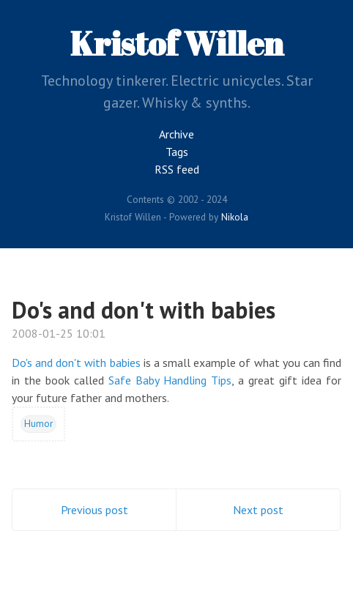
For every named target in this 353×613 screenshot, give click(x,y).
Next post (258, 509)
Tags (177, 151)
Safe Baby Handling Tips (169, 380)
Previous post (94, 509)
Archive (176, 134)
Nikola (234, 216)
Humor (38, 423)
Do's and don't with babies (143, 309)
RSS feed (177, 169)
